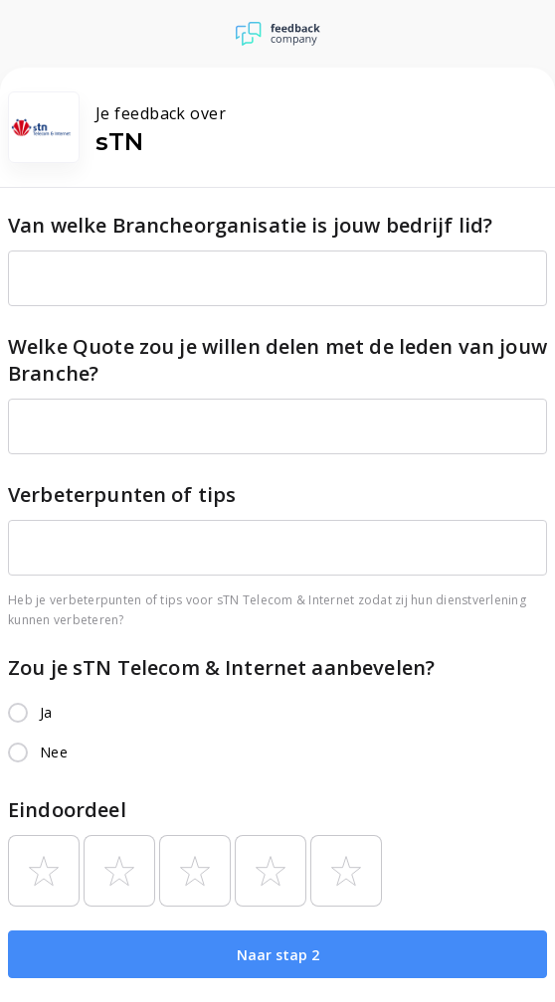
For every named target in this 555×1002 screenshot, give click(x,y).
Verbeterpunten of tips (122, 494)
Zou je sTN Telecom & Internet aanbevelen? (221, 667)
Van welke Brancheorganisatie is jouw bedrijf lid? (250, 225)
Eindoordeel (67, 809)
